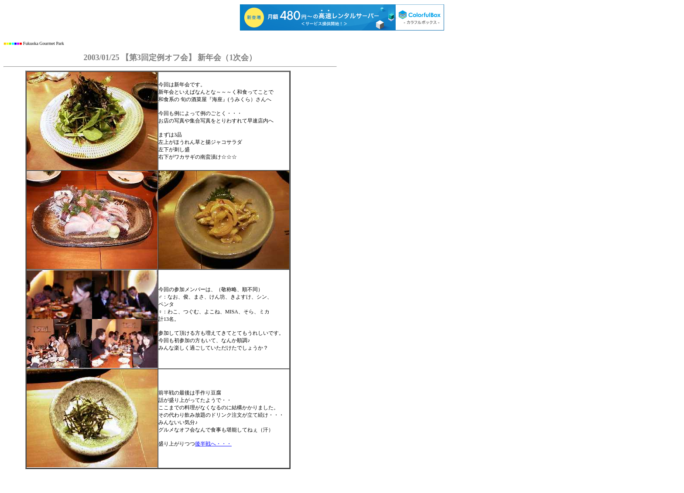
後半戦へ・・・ (213, 444)
